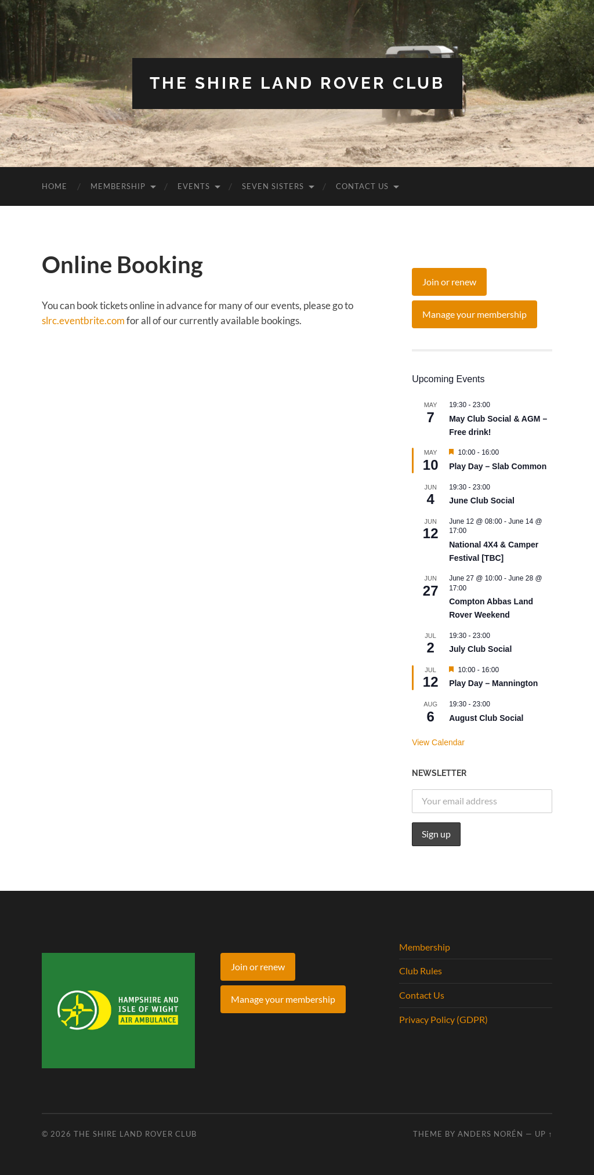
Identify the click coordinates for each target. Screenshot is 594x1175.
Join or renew (449, 281)
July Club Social (480, 649)
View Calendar (438, 742)
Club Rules (420, 970)
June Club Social (482, 500)
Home (54, 186)
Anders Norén (490, 1133)
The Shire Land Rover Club (297, 83)
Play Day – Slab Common (497, 466)
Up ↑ (543, 1133)
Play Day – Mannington (493, 683)
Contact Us (362, 186)
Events (194, 186)
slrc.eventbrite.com (83, 320)
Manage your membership (474, 314)
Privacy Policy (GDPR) (443, 1019)
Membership (118, 186)
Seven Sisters (273, 186)
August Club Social (486, 718)
